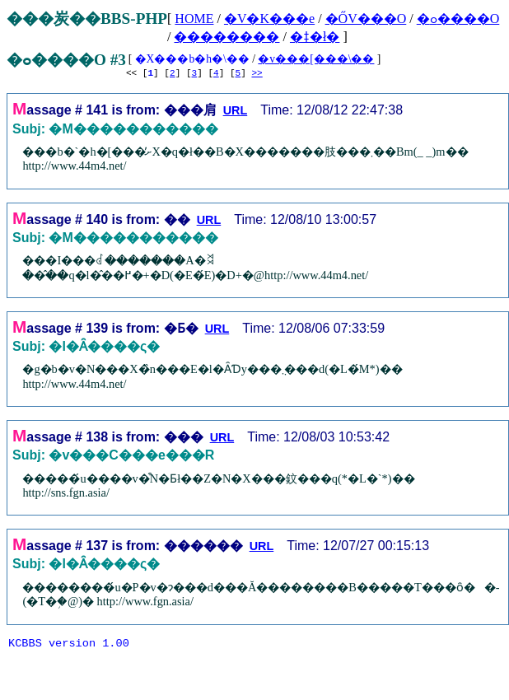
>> (256, 74)
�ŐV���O (366, 19)
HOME (194, 19)
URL (235, 112)
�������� (226, 37)
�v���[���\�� (316, 59)
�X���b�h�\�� (192, 59)
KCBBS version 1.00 (68, 648)
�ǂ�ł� (314, 37)
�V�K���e (269, 19)
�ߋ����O (458, 19)
